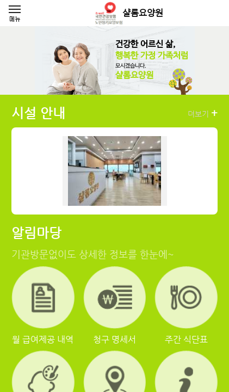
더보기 (203, 113)
